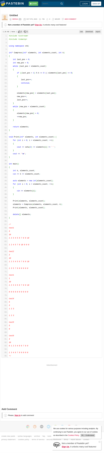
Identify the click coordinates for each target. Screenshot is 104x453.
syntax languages (25, 436)
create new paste (8, 436)
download (89, 32)
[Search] (61, 4)
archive (37, 436)
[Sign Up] (56, 445)
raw (81, 32)
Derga (15, 19)
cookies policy (23, 439)
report (98, 32)
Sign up (96, 4)
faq (44, 436)
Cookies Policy (73, 435)
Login (85, 4)
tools (49, 436)
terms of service (38, 439)
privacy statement (8, 439)
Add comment (70, 19)
